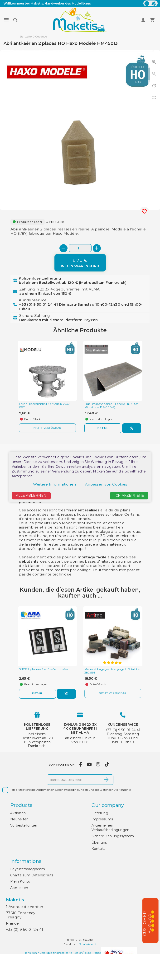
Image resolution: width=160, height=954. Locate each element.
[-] (63, 248)
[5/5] (154, 921)
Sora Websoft (87, 944)
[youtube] (89, 765)
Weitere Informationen (54, 484)
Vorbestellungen (24, 825)
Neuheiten (19, 819)
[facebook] (80, 765)
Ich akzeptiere (129, 495)
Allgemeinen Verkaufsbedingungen (111, 827)
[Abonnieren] (106, 779)
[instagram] (98, 765)
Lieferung (100, 813)
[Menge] (80, 248)
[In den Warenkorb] (80, 262)
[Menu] (6, 20)
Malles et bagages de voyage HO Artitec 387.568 (112, 671)
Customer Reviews (146, 923)
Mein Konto (20, 881)
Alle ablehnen (31, 495)
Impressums (102, 819)
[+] (97, 248)
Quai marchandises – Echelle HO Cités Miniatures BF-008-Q (111, 405)
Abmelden (19, 888)
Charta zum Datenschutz (32, 875)
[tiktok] (106, 765)
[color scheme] (150, 3)
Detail (102, 428)
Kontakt (98, 848)
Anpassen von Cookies (106, 484)
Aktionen (18, 813)
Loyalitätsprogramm (27, 869)
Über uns (99, 842)
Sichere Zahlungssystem (113, 836)
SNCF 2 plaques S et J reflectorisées (43, 669)
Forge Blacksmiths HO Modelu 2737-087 (45, 405)
